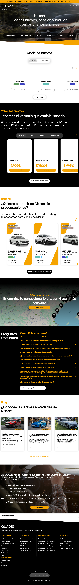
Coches (33, 60)
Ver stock (19, 170)
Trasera (52, 282)
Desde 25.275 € (19, 90)
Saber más (70, 1)
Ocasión (42, 135)
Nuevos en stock (55, 135)
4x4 (58, 282)
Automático (12, 275)
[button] (75, 67)
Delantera (44, 282)
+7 (34, 275)
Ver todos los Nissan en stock (39, 180)
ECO (65, 275)
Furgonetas (44, 60)
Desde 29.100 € (46, 90)
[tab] (33, 60)
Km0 (32, 135)
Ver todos (39, 97)
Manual (4, 275)
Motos (38, 230)
